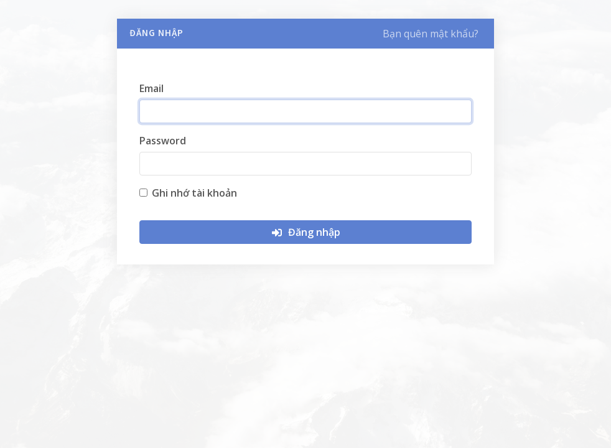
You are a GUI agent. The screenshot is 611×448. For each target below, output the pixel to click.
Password (162, 140)
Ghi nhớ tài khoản (194, 193)
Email (151, 88)
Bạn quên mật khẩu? (430, 33)
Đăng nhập (305, 232)
